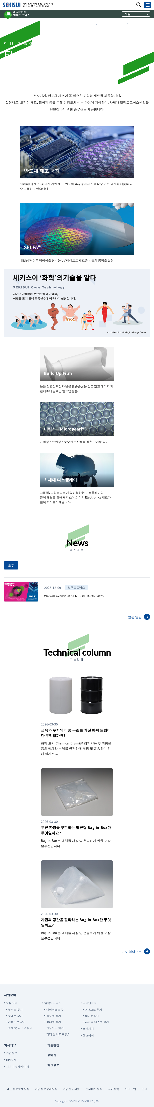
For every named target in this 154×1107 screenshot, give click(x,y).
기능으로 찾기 (16, 1022)
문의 (144, 1089)
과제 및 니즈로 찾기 (20, 1028)
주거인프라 (90, 1003)
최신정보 (53, 1065)
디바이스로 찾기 (56, 1009)
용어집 (51, 1055)
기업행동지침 (71, 1089)
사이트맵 (130, 1089)
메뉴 (128, 14)
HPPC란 (11, 1060)
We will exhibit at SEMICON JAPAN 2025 (74, 595)
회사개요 (10, 1045)
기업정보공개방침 (46, 1089)
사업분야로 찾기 (111, 23)
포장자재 (88, 1028)
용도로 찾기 (53, 1016)
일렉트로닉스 (21, 14)
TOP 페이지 (84, 23)
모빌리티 (11, 1003)
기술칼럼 (53, 1045)
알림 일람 (135, 616)
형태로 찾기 (15, 1016)
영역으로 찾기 (93, 1009)
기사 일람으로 (132, 951)
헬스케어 (88, 1035)
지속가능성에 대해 (17, 1066)
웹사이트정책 (93, 1089)
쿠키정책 (113, 1089)
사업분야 (10, 995)
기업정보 (11, 1053)
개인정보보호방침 (18, 1089)
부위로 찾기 (15, 1009)
